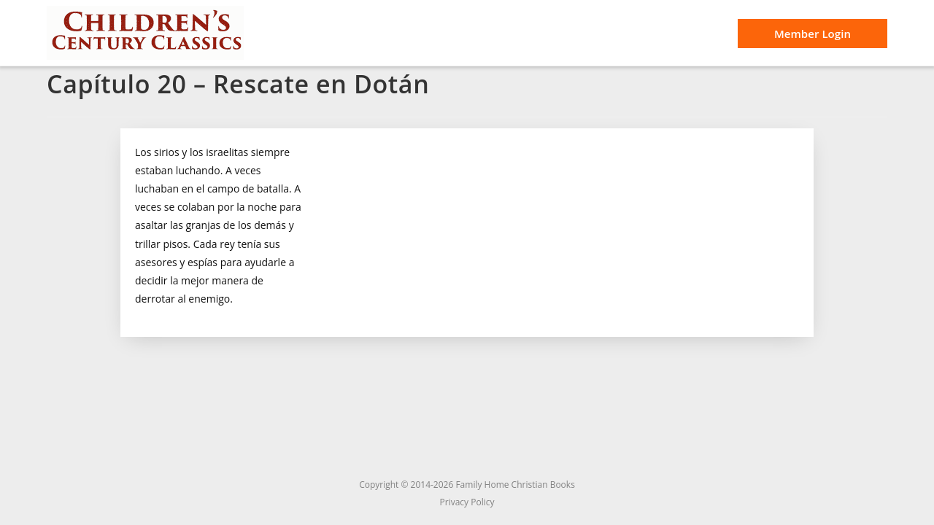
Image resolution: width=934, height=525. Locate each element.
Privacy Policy (467, 502)
